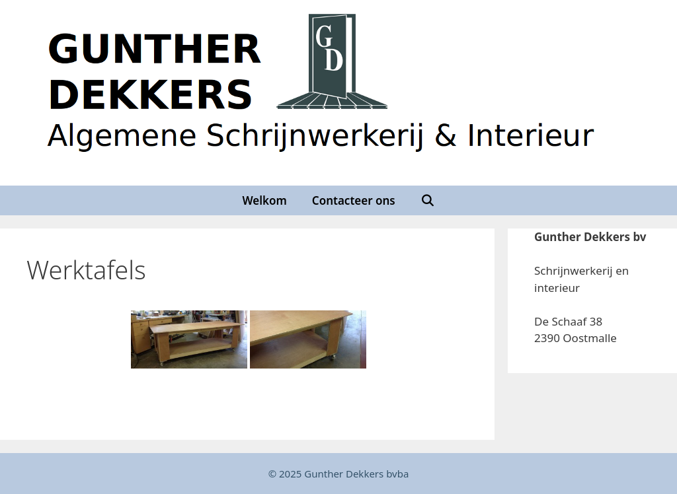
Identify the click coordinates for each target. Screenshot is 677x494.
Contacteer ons (353, 200)
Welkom (264, 200)
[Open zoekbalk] (428, 200)
